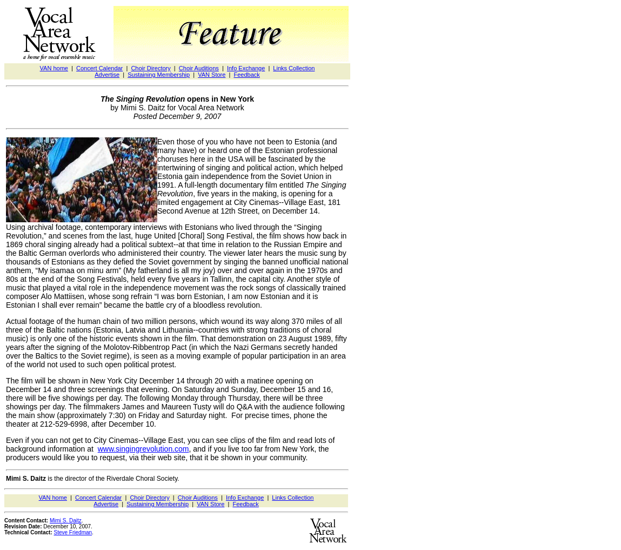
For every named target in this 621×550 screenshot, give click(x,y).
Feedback (246, 74)
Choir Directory (150, 68)
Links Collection (294, 68)
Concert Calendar (99, 68)
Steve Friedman (73, 532)
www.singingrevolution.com (143, 449)
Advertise (107, 74)
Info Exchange (246, 68)
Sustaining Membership (159, 74)
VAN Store (211, 74)
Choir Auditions (199, 68)
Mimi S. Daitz (66, 521)
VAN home (54, 68)
